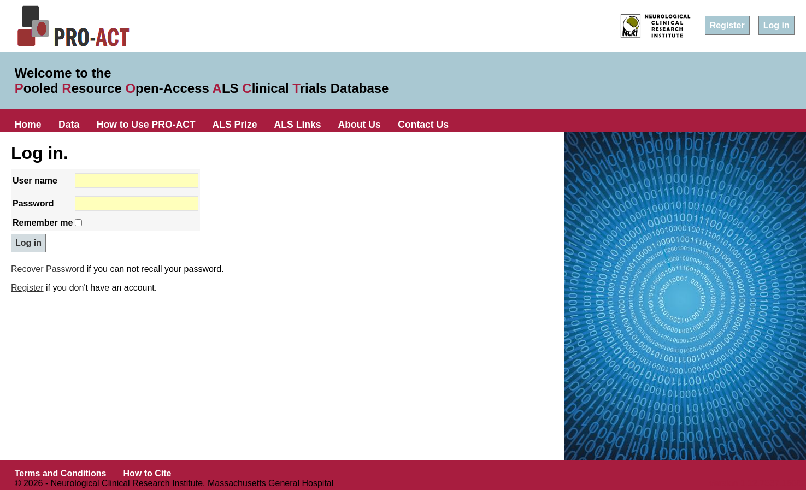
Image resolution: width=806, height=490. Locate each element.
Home (28, 124)
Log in (776, 25)
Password (33, 203)
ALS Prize (235, 124)
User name (35, 180)
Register (727, 25)
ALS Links (297, 124)
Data (68, 124)
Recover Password (47, 269)
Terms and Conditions (61, 473)
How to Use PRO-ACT (146, 124)
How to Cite (147, 473)
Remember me (43, 222)
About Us (359, 124)
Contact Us (423, 124)
